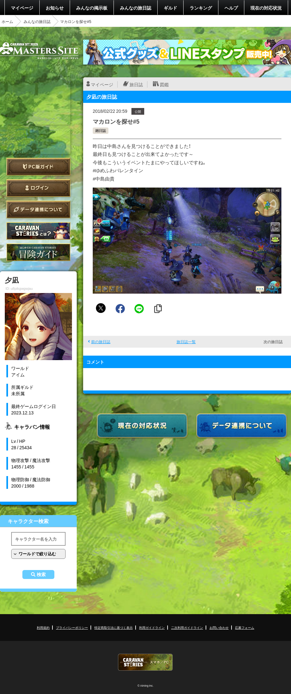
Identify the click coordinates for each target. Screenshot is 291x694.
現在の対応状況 (266, 7)
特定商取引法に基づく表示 (113, 627)
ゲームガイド (38, 252)
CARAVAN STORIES (145, 662)
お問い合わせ (219, 627)
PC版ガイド (38, 166)
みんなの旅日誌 (135, 7)
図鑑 (164, 84)
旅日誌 (136, 84)
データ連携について (38, 209)
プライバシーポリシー (72, 627)
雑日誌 (100, 130)
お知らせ (55, 7)
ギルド (170, 7)
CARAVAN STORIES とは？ (38, 231)
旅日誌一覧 (186, 341)
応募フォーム (244, 627)
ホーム (7, 21)
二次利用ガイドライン (187, 627)
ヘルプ (231, 7)
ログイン (38, 188)
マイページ (22, 7)
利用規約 (43, 627)
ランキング (201, 7)
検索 (41, 574)
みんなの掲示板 (91, 7)
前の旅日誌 (100, 341)
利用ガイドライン (152, 627)
